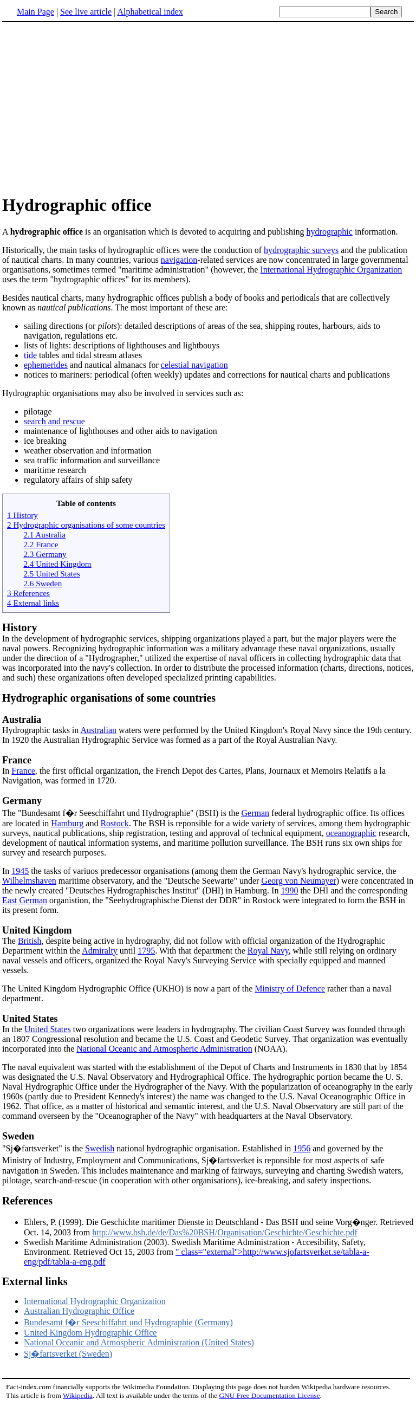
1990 (289, 890)
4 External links (33, 602)
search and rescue (54, 421)
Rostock (114, 823)
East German (24, 900)
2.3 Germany (44, 554)
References (27, 1201)
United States (30, 1018)
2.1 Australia (44, 534)
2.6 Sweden (42, 583)
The (10, 940)
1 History (22, 515)
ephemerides (46, 365)
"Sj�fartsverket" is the (43, 1148)
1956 (301, 1148)
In (6, 770)
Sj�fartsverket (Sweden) (68, 1353)
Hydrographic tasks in (208, 724)
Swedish (99, 1148)
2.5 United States (51, 573)
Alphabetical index (150, 11)
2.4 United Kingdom (57, 563)
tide (30, 355)
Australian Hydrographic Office (79, 1311)
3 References (28, 593)
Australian (98, 730)
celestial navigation (194, 365)
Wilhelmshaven (29, 880)
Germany (22, 800)
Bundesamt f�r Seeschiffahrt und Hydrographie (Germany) (128, 1322)
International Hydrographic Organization (331, 269)
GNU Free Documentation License (269, 1395)
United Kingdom (37, 930)
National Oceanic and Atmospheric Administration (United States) (139, 1342)
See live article (86, 11)
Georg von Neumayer (298, 880)
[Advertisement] (93, 108)
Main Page (35, 11)
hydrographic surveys (301, 250)
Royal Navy (268, 950)
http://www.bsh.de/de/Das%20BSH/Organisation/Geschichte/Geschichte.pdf (225, 1232)
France (16, 760)
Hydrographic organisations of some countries (109, 698)
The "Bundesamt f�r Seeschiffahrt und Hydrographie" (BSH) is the (122, 813)
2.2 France (40, 544)
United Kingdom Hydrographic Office (90, 1332)
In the (13, 1029)
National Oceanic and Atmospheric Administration (164, 1048)
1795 (146, 950)
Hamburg (67, 823)
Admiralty (100, 950)
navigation (179, 259)
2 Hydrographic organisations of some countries (86, 524)
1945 (20, 871)
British (30, 940)
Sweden (18, 1136)
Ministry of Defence (290, 988)
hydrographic (330, 231)
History (19, 627)
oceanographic (351, 833)
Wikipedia (78, 1395)
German (256, 813)
